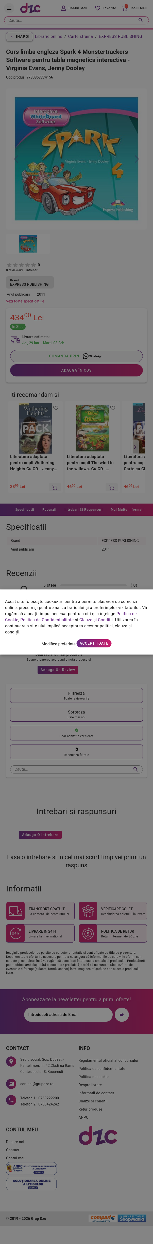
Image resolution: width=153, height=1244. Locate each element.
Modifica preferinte (59, 644)
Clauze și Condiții (96, 619)
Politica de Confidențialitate (47, 619)
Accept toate (94, 643)
